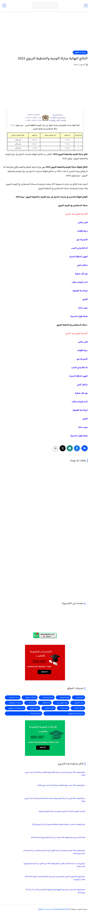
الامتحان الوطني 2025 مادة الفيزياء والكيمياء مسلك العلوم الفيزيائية (62, 811)
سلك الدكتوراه (79, 702)
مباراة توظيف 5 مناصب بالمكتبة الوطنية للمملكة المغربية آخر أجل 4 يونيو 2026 (58, 824)
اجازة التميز (80, 697)
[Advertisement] (45, 32)
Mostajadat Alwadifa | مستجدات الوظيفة (53, 909)
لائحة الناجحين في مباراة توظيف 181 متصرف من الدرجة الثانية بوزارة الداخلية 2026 (58, 837)
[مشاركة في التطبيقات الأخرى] (55, 448)
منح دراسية (64, 708)
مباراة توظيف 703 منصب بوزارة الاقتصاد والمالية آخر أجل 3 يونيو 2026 (61, 785)
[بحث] (4, 5)
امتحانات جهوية (31, 697)
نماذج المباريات (35, 713)
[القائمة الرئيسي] (86, 5)
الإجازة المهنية (64, 697)
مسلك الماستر (79, 708)
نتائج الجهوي (34, 708)
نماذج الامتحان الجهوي (16, 708)
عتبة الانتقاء (46, 702)
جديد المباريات (14, 697)
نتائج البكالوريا (49, 708)
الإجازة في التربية (48, 697)
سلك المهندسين (62, 702)
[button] (77, 448)
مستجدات (31, 702)
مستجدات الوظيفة (15, 702)
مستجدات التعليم (80, 52)
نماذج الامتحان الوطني (76, 713)
